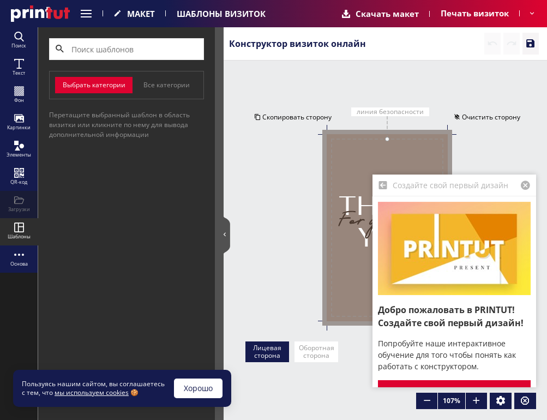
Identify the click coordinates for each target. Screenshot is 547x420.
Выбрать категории (94, 84)
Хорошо (198, 388)
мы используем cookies (92, 392)
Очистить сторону (487, 117)
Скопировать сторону (293, 117)
